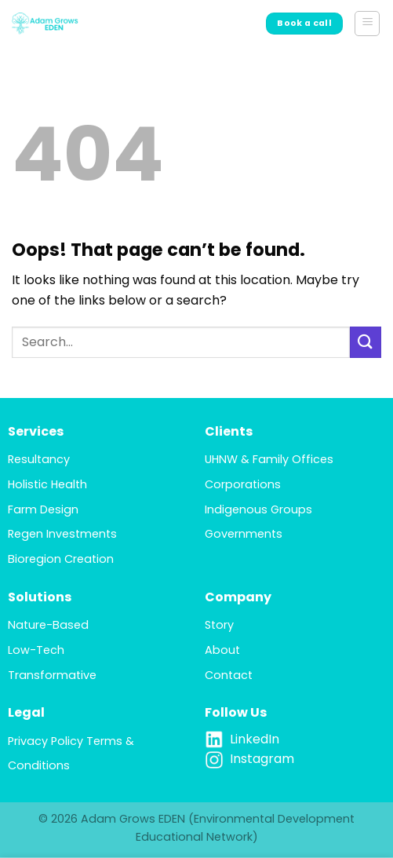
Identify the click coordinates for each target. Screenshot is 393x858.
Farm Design (43, 509)
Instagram (262, 759)
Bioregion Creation (61, 559)
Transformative (52, 675)
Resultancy (39, 459)
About (222, 650)
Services (36, 431)
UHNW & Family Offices (269, 459)
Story (219, 625)
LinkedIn (254, 739)
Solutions (39, 597)
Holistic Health (47, 484)
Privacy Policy (45, 741)
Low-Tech (36, 650)
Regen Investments (62, 534)
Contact (229, 675)
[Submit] (365, 342)
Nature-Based (48, 625)
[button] (367, 23)
